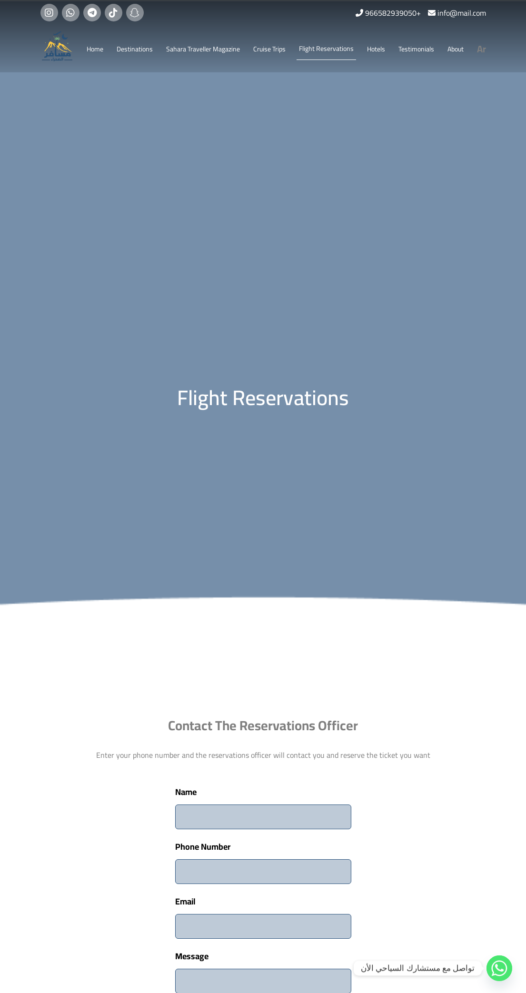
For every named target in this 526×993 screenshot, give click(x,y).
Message (191, 956)
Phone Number (202, 846)
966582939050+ (393, 13)
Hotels (376, 49)
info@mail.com (461, 13)
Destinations (135, 49)
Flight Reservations (326, 48)
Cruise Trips (269, 49)
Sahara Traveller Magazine (203, 49)
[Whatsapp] (499, 968)
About (455, 49)
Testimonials (416, 49)
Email (185, 901)
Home (95, 49)
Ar (481, 49)
